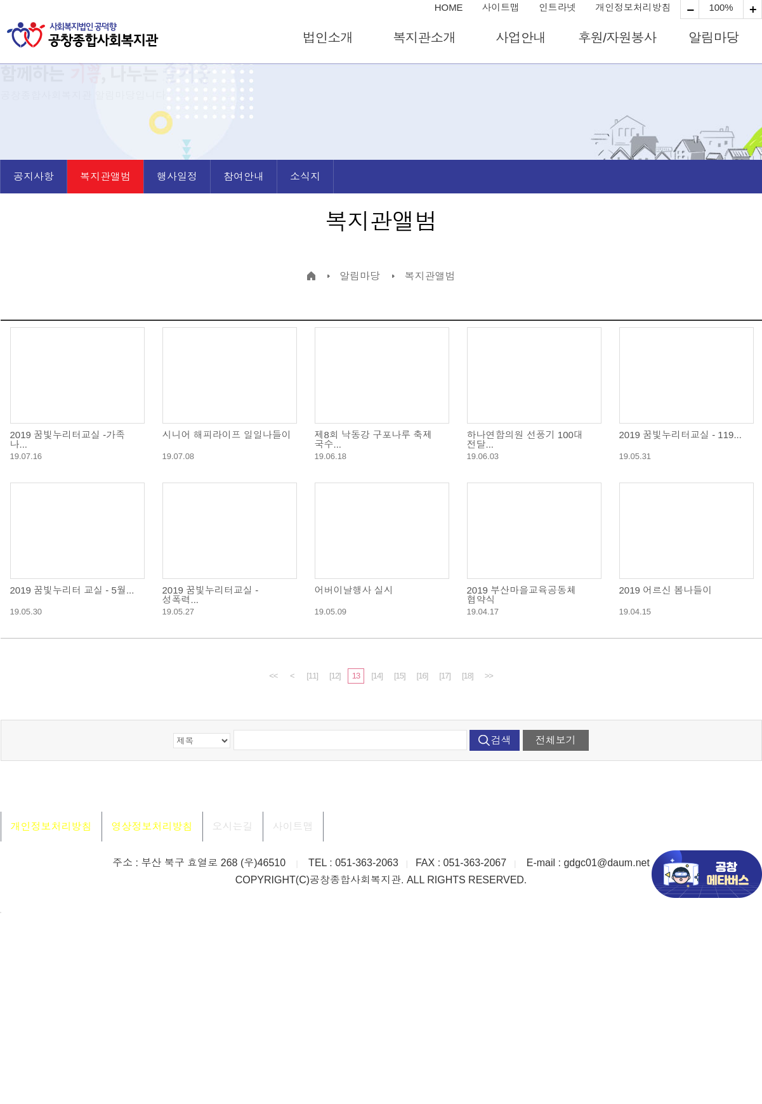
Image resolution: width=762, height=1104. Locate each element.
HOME (449, 8)
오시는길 (233, 826)
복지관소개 (424, 37)
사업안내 (521, 37)
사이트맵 (501, 8)
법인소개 (328, 37)
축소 (752, 9)
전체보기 (555, 740)
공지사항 (33, 176)
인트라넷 (558, 8)
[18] (467, 675)
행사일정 (177, 176)
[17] (444, 675)
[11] (312, 675)
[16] (422, 675)
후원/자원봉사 (617, 37)
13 (356, 675)
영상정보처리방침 (152, 826)
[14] (377, 675)
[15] (399, 675)
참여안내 (243, 176)
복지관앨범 (105, 176)
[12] (335, 675)
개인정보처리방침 (633, 8)
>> (489, 675)
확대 (690, 9)
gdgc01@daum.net (606, 862)
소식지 (305, 176)
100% (721, 8)
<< (273, 675)
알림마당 (713, 37)
